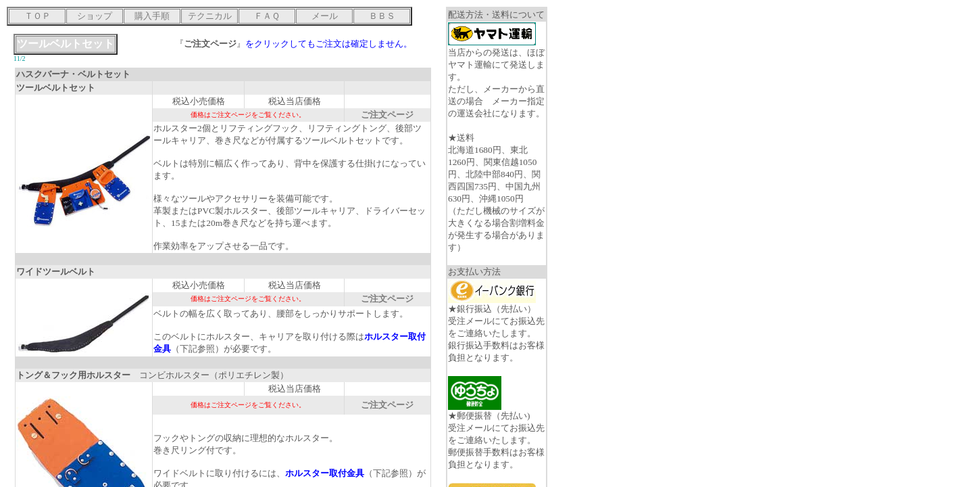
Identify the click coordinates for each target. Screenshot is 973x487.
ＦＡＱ (267, 16)
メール (324, 16)
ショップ (94, 16)
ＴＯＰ (37, 16)
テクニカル (210, 16)
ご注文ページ (387, 115)
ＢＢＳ (382, 16)
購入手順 (152, 16)
